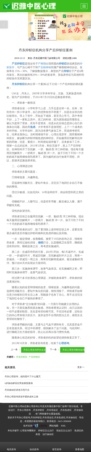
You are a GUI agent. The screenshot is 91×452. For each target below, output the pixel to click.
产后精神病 (44, 67)
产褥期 (42, 63)
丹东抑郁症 (21, 357)
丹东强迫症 (52, 410)
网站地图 (53, 425)
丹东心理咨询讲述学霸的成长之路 (21, 396)
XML (63, 425)
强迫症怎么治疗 (64, 430)
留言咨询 (56, 447)
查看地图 (79, 447)
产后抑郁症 (34, 357)
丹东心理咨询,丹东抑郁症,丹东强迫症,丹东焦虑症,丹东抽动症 (47, 417)
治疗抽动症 (48, 434)
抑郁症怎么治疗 (46, 430)
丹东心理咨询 (24, 410)
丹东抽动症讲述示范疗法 (17, 390)
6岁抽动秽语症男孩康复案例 (19, 383)
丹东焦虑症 (66, 410)
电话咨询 (11, 447)
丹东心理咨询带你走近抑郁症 (38, 350)
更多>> (80, 367)
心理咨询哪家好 (28, 430)
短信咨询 (34, 447)
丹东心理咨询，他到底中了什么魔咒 (23, 376)
